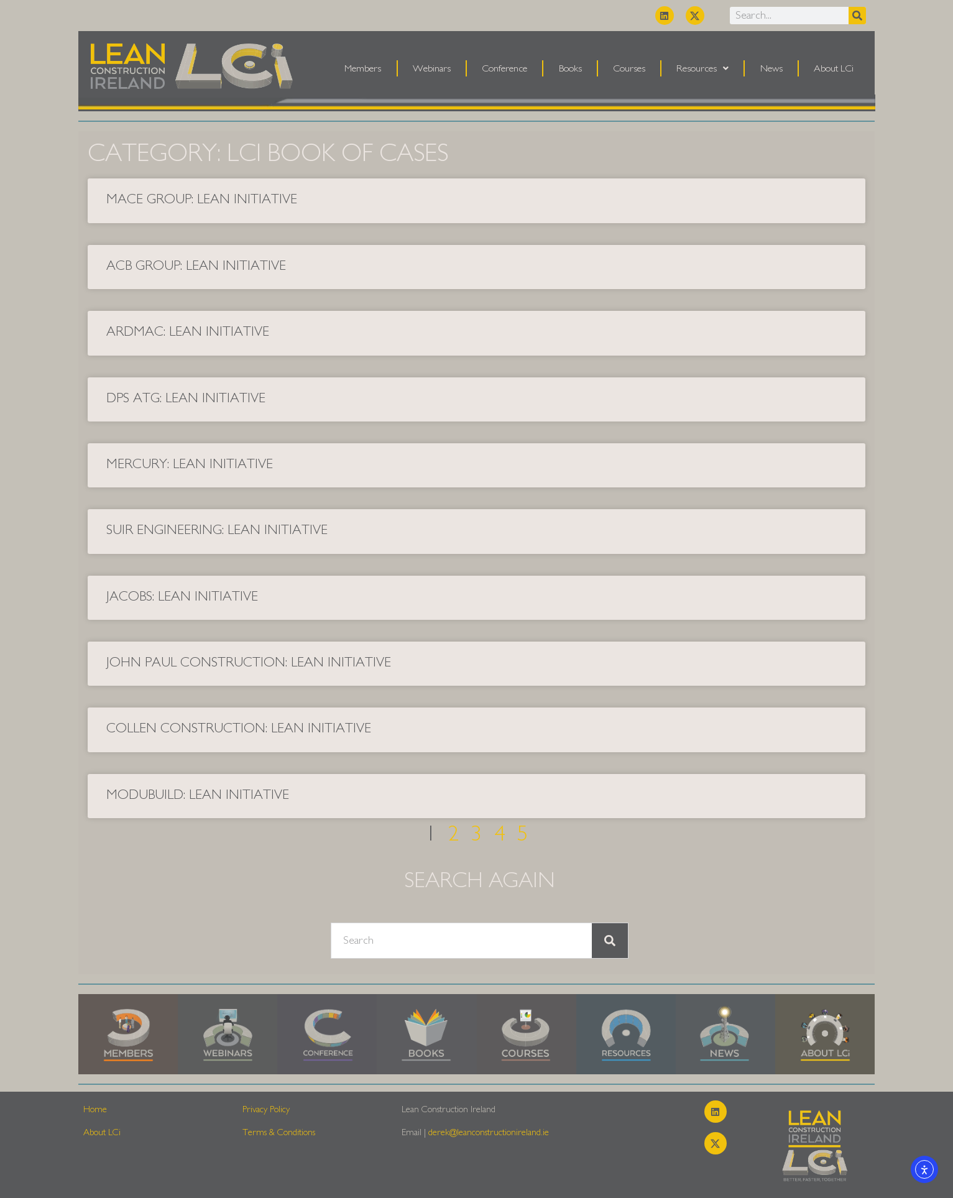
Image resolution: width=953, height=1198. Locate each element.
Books (570, 68)
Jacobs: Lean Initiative (182, 596)
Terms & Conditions (278, 1132)
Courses (629, 68)
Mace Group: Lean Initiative (201, 199)
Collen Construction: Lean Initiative (238, 728)
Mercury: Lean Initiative (189, 464)
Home (95, 1109)
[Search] (857, 15)
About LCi (834, 68)
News (771, 68)
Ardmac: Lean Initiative (187, 331)
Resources (702, 68)
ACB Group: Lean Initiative (196, 265)
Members (362, 68)
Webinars (432, 68)
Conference (504, 68)
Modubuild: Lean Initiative (197, 794)
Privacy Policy (266, 1109)
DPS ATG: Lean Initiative (185, 398)
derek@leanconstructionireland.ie (488, 1132)
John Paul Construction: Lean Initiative (248, 662)
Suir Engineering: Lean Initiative (217, 530)
